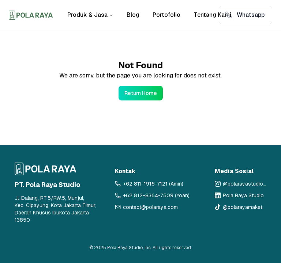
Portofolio (166, 15)
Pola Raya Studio (243, 195)
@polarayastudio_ (244, 183)
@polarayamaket (242, 207)
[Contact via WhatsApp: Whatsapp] (245, 15)
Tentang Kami (212, 15)
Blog (133, 15)
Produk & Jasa (90, 15)
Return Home (140, 93)
